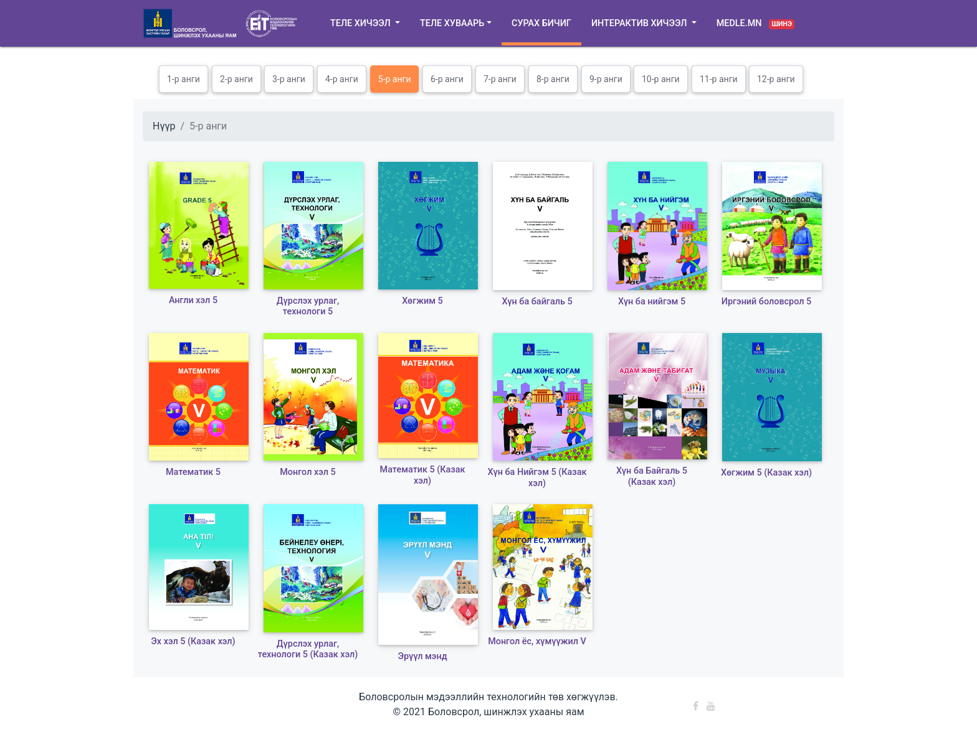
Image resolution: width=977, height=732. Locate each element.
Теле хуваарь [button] (452, 23)
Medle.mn (756, 23)
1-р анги (183, 79)
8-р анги (553, 79)
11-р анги (719, 79)
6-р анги (447, 79)
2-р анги (236, 79)
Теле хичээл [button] (361, 23)
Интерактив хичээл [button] (640, 23)
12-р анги (776, 79)
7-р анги (500, 79)
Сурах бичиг (541, 23)
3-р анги (288, 79)
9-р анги (605, 79)
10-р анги (661, 79)
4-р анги (341, 79)
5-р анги (394, 79)
